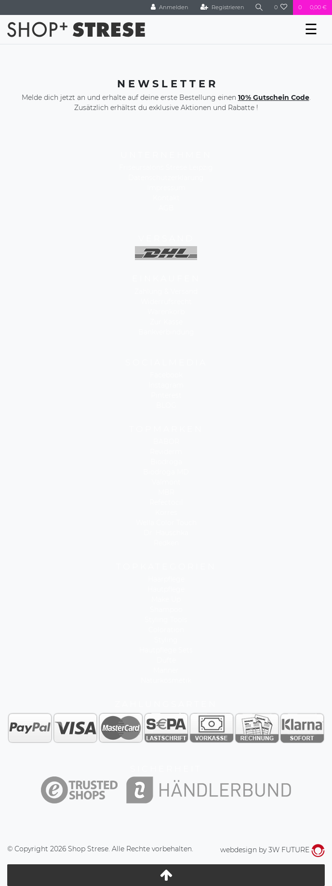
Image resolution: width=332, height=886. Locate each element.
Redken (166, 543)
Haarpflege (166, 579)
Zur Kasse (166, 322)
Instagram (166, 385)
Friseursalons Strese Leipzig (166, 167)
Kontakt (166, 198)
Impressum (166, 187)
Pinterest (166, 395)
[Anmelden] (170, 7)
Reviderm (166, 451)
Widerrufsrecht (166, 301)
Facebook (166, 375)
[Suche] (259, 7)
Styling (166, 640)
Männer (166, 670)
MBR (166, 492)
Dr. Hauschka (166, 532)
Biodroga (166, 461)
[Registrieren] (222, 7)
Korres (166, 512)
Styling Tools (166, 619)
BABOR (166, 441)
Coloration (166, 629)
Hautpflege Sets (166, 650)
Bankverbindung (166, 332)
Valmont (166, 482)
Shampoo (166, 609)
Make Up (166, 599)
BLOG (166, 405)
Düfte (166, 660)
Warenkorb (166, 311)
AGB (166, 208)
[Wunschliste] (281, 7)
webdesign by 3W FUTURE (272, 849)
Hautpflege (166, 589)
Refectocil (166, 502)
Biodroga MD (166, 472)
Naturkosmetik (166, 680)
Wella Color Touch (166, 522)
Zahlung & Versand (166, 291)
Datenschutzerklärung (166, 177)
